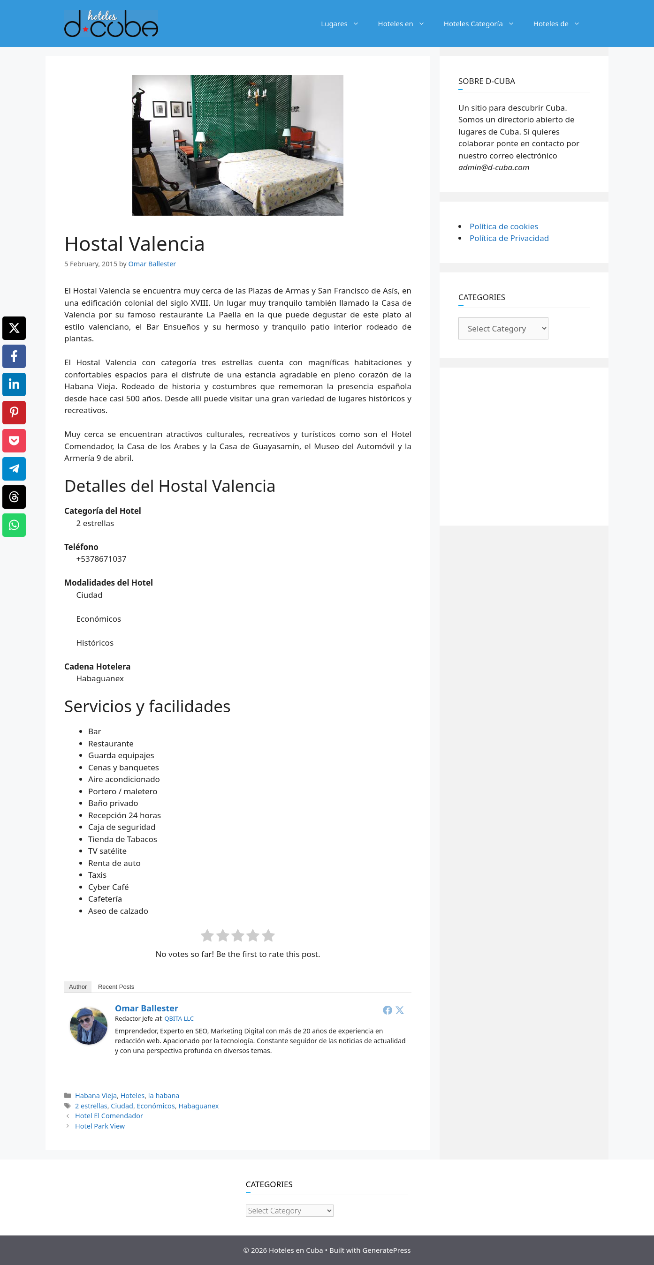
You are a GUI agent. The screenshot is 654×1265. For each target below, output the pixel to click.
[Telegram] (14, 469)
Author (78, 986)
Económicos (156, 1105)
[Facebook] (14, 356)
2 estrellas (91, 1105)
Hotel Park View (100, 1126)
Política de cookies (504, 226)
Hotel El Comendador (109, 1115)
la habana (164, 1095)
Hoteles (133, 1095)
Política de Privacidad (509, 238)
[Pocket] (14, 440)
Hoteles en (406, 23)
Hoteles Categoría (484, 23)
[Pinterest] (14, 412)
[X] (14, 328)
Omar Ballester (146, 1008)
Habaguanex (198, 1105)
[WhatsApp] (14, 525)
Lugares (344, 23)
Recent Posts (116, 986)
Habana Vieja (96, 1095)
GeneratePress (386, 1250)
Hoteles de (561, 23)
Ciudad (122, 1105)
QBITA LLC (179, 1018)
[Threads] (14, 497)
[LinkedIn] (14, 384)
